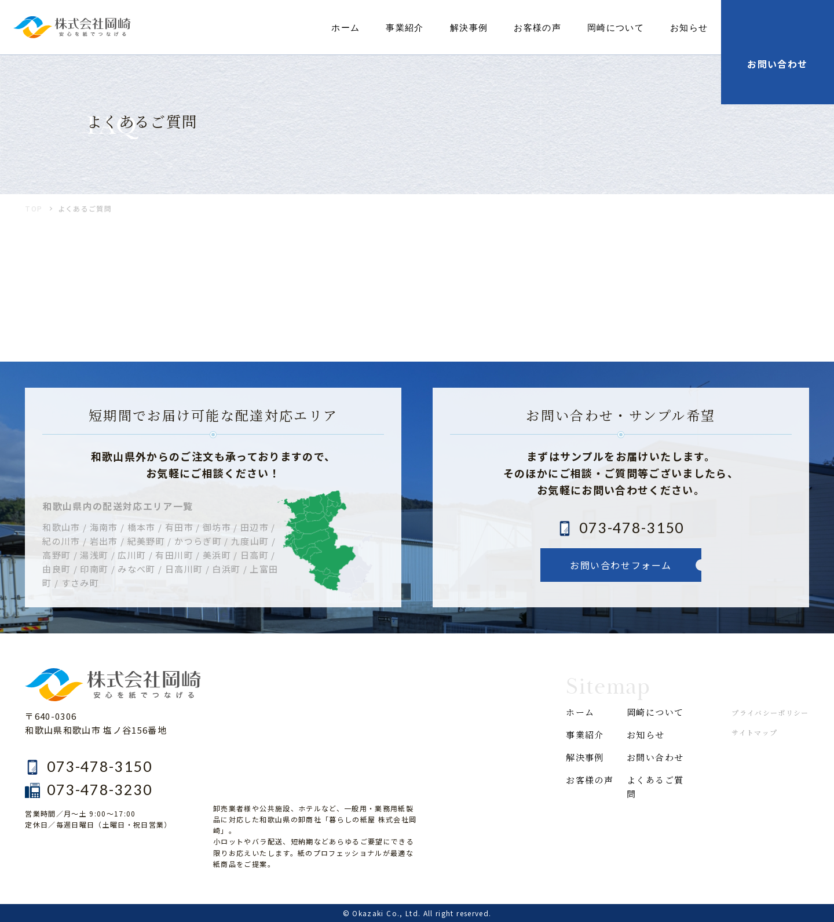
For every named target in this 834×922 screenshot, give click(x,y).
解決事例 (469, 27)
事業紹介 (404, 27)
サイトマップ (754, 732)
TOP (33, 208)
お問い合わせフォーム (621, 565)
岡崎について (615, 27)
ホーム (345, 27)
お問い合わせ (655, 757)
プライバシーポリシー (770, 712)
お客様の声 (537, 27)
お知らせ (689, 27)
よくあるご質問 (655, 787)
